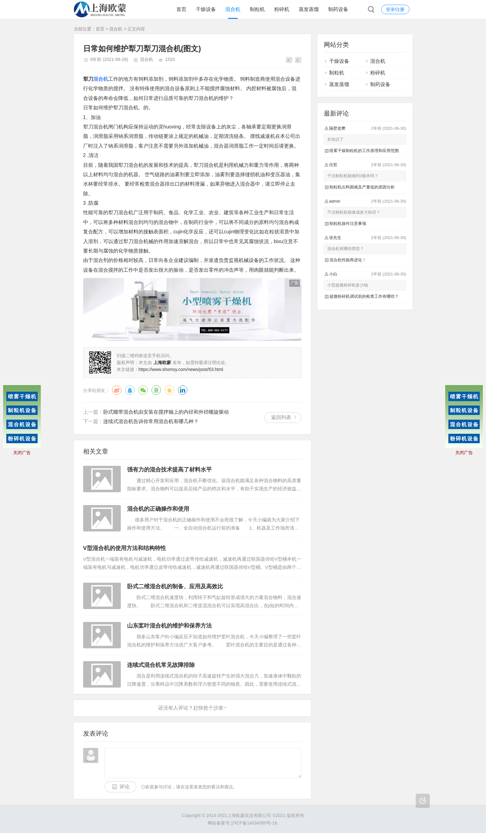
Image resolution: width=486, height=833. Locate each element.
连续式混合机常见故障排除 (161, 665)
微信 (143, 390)
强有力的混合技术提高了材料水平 (169, 469)
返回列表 (281, 417)
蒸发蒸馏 (309, 9)
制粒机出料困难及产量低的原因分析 (362, 187)
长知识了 (335, 139)
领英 (182, 390)
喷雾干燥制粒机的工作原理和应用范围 (364, 150)
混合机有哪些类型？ (345, 248)
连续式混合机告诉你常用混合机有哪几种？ (151, 421)
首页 (181, 9)
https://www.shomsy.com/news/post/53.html (181, 369)
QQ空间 (169, 390)
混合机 (232, 9)
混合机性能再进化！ (347, 260)
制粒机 (257, 9)
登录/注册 (395, 9)
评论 (125, 786)
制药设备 (338, 9)
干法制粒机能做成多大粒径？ (353, 212)
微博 (116, 390)
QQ (130, 390)
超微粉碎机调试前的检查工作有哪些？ (364, 296)
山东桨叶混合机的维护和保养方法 (169, 626)
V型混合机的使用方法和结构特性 (124, 548)
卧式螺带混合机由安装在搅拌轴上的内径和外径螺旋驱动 (166, 412)
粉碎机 (281, 9)
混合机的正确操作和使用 (158, 509)
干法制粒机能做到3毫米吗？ (352, 175)
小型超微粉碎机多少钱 (347, 285)
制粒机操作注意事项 (347, 223)
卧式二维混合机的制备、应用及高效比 (175, 586)
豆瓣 (156, 390)
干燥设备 (206, 9)
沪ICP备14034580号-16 (254, 822)
